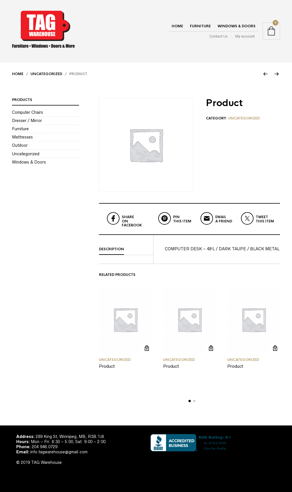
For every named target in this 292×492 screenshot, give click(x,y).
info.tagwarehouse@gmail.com (59, 452)
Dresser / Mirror (27, 120)
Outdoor (20, 145)
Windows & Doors (237, 26)
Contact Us (218, 36)
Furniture (200, 26)
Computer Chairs (27, 112)
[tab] (126, 249)
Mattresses (22, 137)
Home (177, 26)
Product (107, 366)
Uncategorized (46, 74)
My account (245, 36)
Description (111, 249)
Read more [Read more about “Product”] (147, 348)
